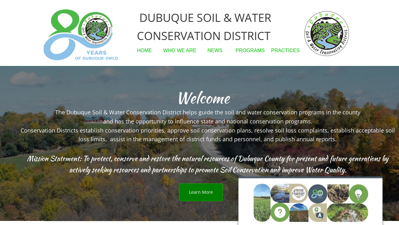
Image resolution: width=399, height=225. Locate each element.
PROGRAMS (250, 50)
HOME (144, 50)
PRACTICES (285, 50)
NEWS (215, 50)
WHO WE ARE (179, 50)
